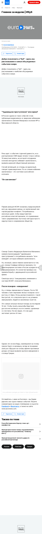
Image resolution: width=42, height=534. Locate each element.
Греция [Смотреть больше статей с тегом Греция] (29, 446)
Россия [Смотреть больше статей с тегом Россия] (6, 446)
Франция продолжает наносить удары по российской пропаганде (15, 439)
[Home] (2, 7)
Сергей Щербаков (8, 45)
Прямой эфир (34, 2)
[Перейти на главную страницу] (7, 2)
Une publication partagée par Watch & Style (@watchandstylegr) (22, 392)
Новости (7, 7)
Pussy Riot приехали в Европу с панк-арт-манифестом (16, 424)
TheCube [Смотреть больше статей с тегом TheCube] (18, 446)
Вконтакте (15, 406)
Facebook (5, 406)
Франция (19, 7)
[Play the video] (21, 27)
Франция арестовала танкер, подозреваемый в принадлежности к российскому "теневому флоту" (17, 431)
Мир (13, 7)
